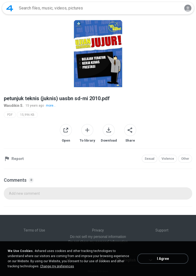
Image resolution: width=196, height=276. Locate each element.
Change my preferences (57, 266)
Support (161, 230)
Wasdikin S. (13, 105)
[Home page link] (9, 8)
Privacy (98, 230)
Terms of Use (34, 230)
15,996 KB (27, 115)
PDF (10, 115)
